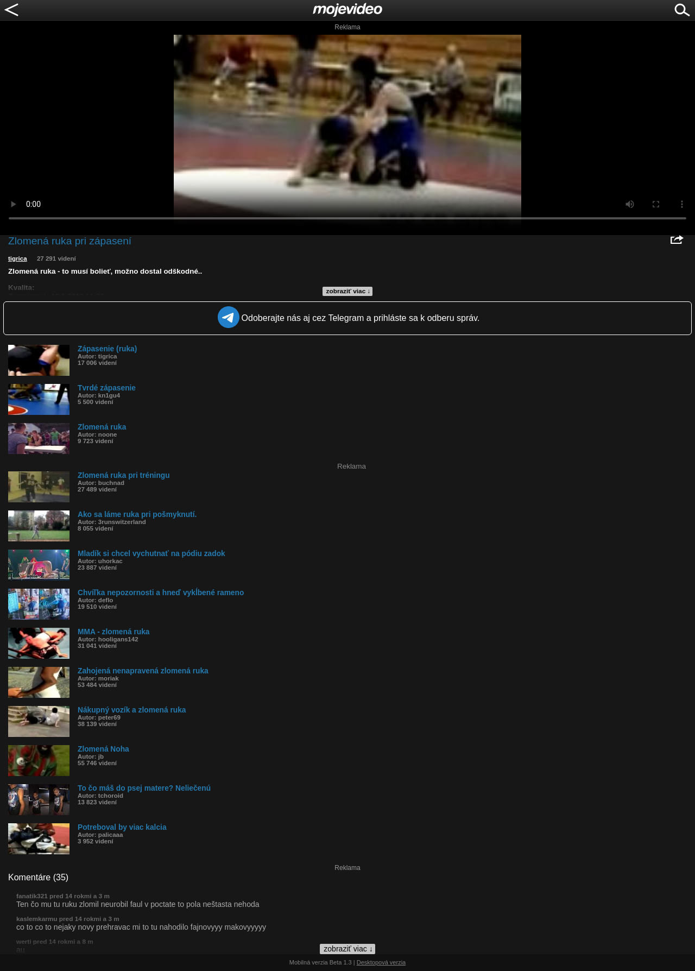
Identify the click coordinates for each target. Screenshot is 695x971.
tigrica (17, 258)
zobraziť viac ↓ (348, 291)
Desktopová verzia (381, 962)
